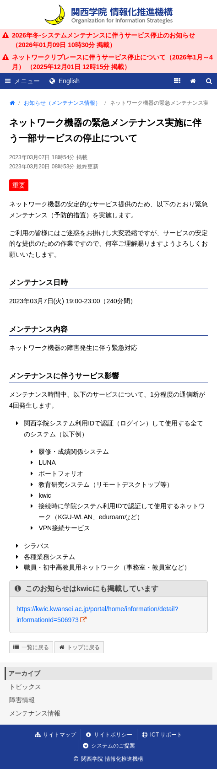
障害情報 (22, 700)
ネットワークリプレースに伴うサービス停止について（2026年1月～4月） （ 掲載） (112, 62)
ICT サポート (166, 734)
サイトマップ (59, 734)
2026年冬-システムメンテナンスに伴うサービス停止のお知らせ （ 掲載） (103, 40)
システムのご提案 (113, 745)
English (69, 81)
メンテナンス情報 (34, 713)
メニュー (27, 81)
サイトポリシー (113, 734)
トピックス (25, 686)
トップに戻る (83, 647)
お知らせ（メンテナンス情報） (62, 103)
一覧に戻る (35, 647)
